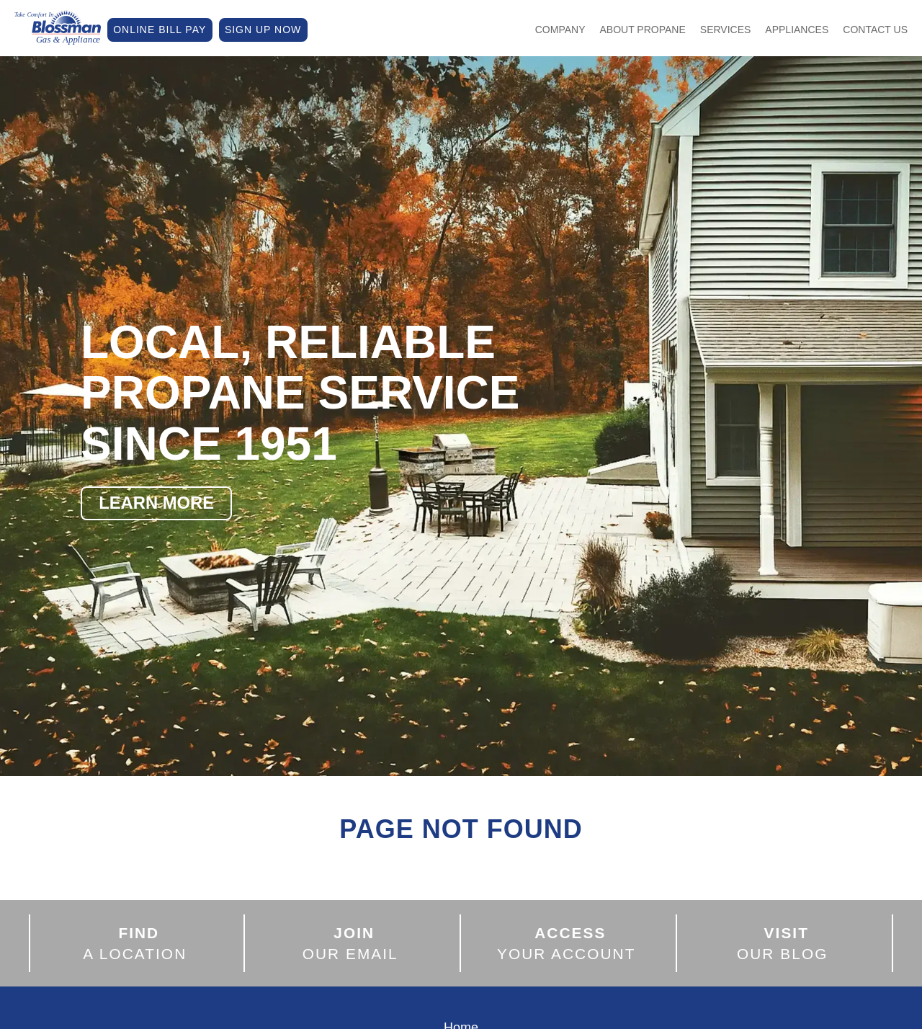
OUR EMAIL (350, 942)
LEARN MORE (157, 502)
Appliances (796, 29)
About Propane (643, 29)
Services (725, 29)
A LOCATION (135, 942)
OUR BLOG (782, 942)
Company (560, 29)
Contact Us (875, 29)
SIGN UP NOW (263, 29)
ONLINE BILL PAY (159, 29)
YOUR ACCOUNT (566, 942)
